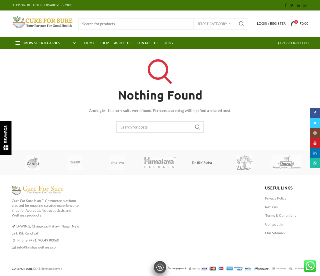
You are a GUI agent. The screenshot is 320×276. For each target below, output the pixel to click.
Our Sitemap (275, 233)
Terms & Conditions (280, 215)
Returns (271, 207)
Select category (212, 24)
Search (241, 24)
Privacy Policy (275, 198)
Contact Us (274, 224)
